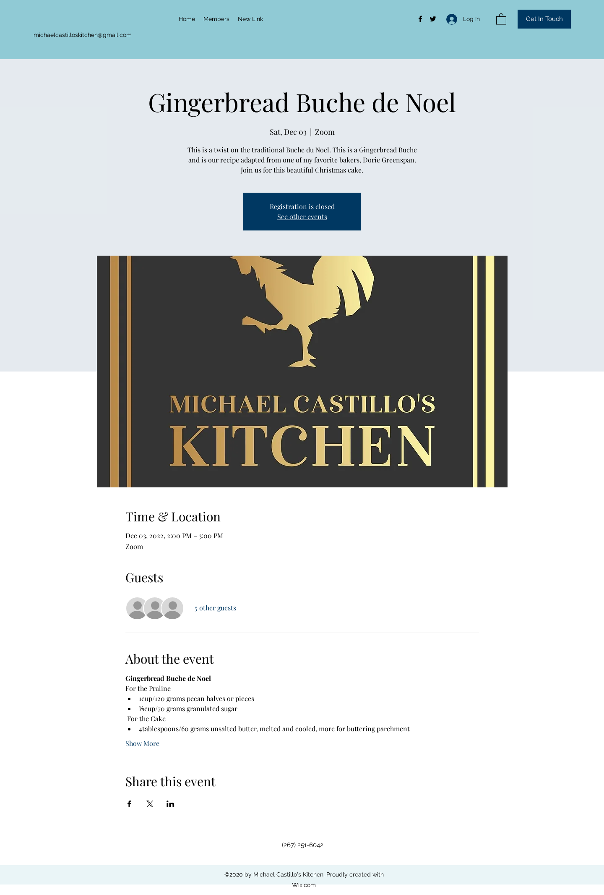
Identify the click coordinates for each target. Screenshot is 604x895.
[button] (501, 19)
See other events (302, 216)
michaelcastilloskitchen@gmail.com (83, 34)
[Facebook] (420, 19)
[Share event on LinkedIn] (170, 804)
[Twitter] (433, 19)
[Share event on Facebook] (129, 804)
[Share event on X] (150, 804)
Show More (142, 743)
